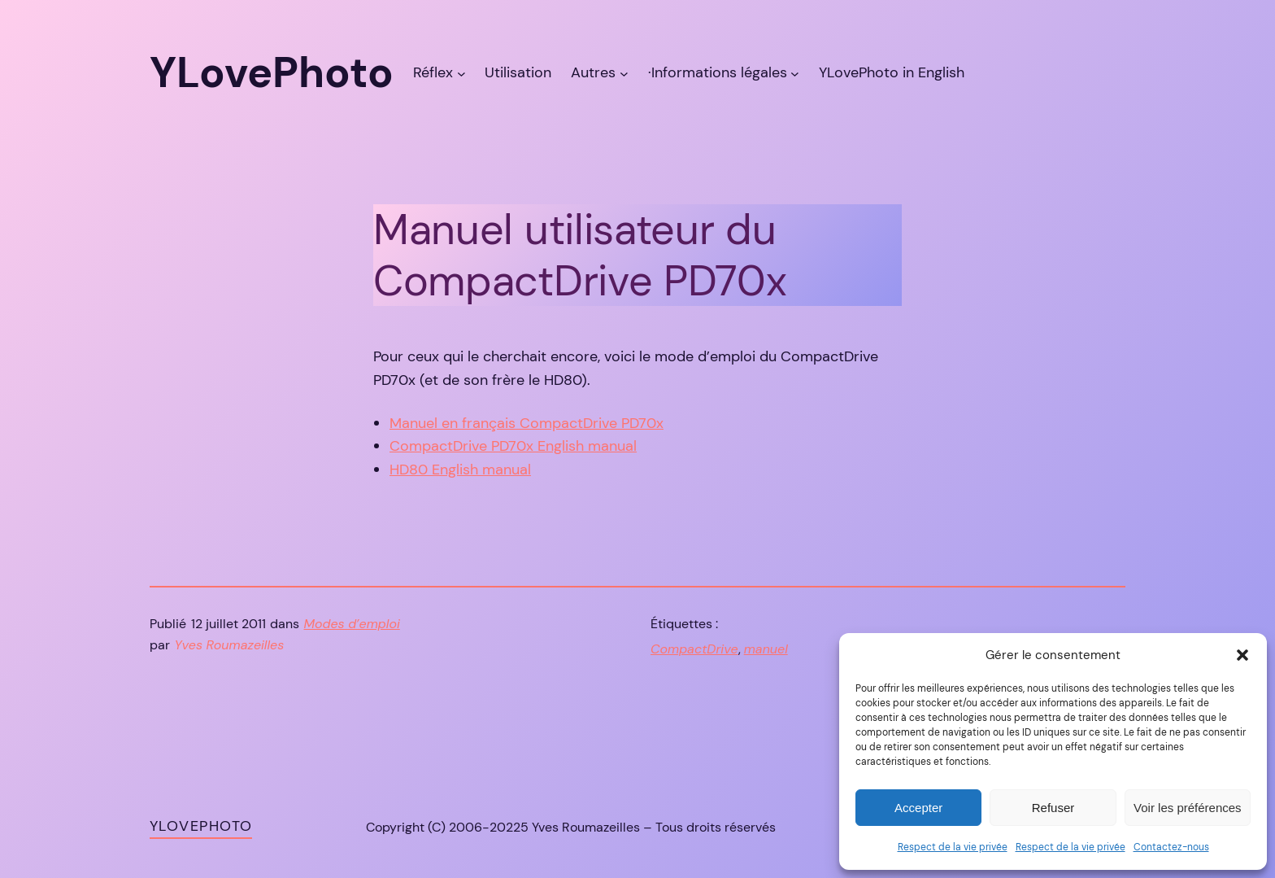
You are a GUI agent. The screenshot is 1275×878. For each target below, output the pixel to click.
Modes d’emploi (352, 623)
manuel (766, 648)
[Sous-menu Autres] (624, 72)
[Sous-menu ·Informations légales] (794, 72)
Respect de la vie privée (952, 847)
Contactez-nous (1171, 847)
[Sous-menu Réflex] (461, 72)
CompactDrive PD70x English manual (513, 446)
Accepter (918, 808)
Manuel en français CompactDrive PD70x (526, 423)
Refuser (1053, 808)
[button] (1242, 655)
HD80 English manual (460, 469)
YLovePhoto (201, 826)
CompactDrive (694, 648)
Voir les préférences (1188, 808)
